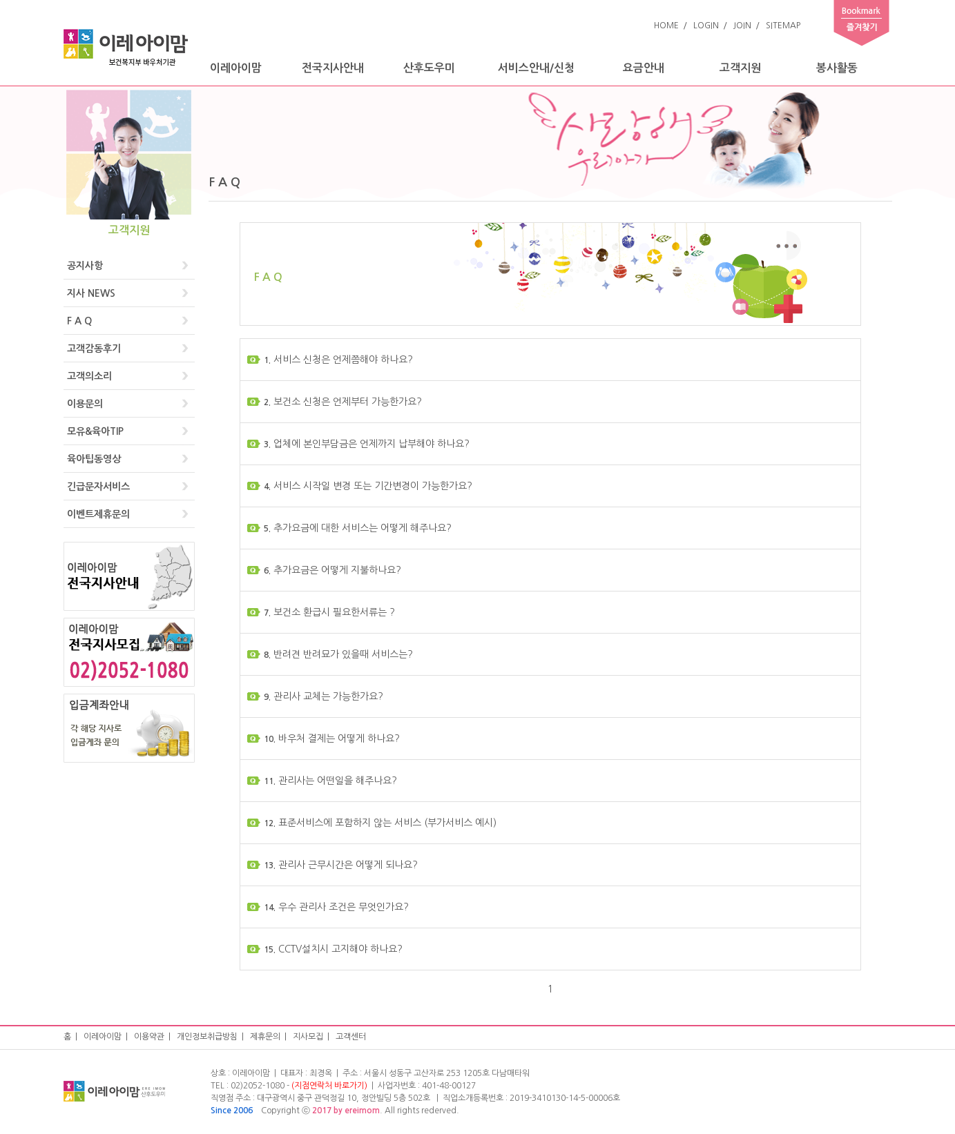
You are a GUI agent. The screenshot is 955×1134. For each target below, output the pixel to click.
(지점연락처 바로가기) (329, 1086)
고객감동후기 (94, 348)
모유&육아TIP (95, 431)
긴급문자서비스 (98, 486)
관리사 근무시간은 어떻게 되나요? (340, 865)
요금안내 (643, 68)
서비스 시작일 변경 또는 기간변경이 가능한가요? (367, 486)
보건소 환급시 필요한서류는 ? (328, 612)
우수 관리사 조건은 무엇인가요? (335, 907)
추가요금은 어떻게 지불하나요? (331, 570)
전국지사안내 (333, 68)
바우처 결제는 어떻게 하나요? (331, 738)
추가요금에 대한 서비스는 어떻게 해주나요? (357, 528)
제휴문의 (265, 1037)
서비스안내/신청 (536, 68)
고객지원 (740, 68)
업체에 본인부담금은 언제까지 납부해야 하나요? (366, 444)
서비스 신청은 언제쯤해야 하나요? (337, 359)
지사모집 (308, 1037)
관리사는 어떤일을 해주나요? (329, 780)
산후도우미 (429, 68)
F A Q (79, 321)
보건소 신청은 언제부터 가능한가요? (342, 402)
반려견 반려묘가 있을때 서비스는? (337, 654)
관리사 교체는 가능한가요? (322, 696)
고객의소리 (89, 376)
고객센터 (351, 1037)
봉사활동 (837, 68)
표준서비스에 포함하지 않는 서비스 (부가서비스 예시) (379, 823)
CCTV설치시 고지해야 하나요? (332, 949)
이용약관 (149, 1037)
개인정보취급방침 (207, 1037)
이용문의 (85, 404)
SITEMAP (783, 25)
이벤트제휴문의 (98, 514)
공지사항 (85, 266)
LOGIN (706, 25)
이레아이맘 (236, 68)
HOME (666, 25)
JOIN (742, 25)
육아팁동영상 (94, 459)
